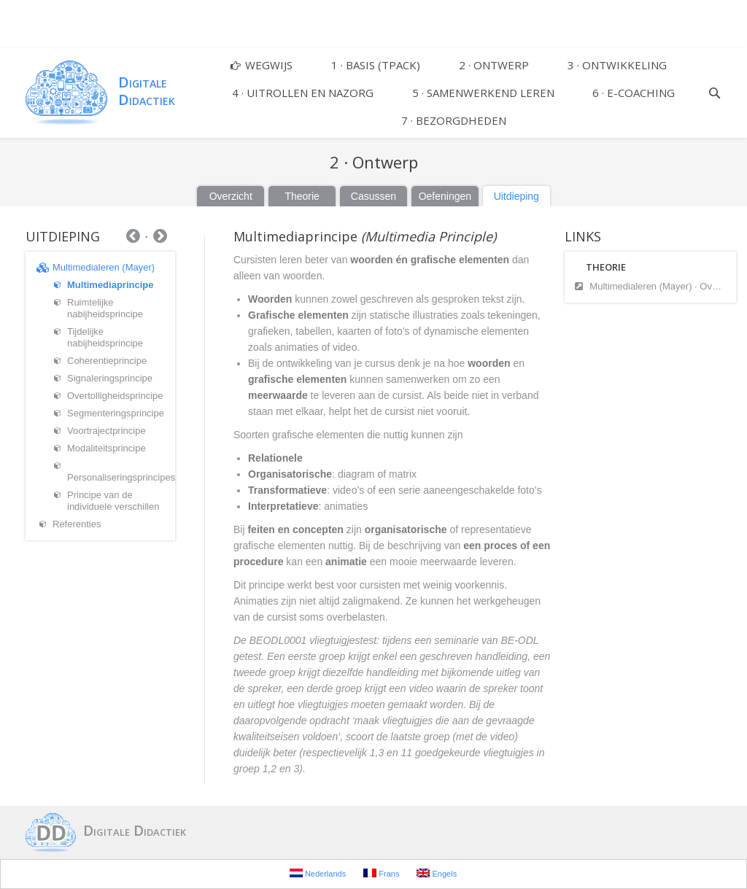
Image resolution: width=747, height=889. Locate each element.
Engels (437, 873)
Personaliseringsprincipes (117, 477)
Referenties (77, 524)
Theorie (302, 196)
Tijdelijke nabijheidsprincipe (105, 337)
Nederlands (318, 873)
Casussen (373, 196)
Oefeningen (445, 196)
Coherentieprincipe (107, 360)
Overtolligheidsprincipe (115, 395)
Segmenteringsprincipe (115, 413)
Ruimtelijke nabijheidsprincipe (105, 308)
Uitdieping (516, 196)
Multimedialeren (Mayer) (104, 267)
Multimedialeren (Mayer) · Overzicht (659, 286)
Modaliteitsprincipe (106, 448)
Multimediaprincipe (110, 284)
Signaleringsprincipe (109, 378)
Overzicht (230, 196)
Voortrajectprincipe (106, 430)
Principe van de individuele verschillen (113, 500)
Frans (381, 873)
